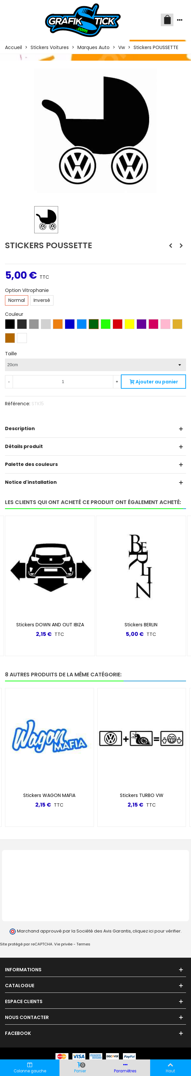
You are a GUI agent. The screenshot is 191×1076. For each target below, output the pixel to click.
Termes (83, 944)
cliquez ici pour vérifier (157, 931)
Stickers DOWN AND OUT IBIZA (50, 624)
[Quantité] (63, 381)
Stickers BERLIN (141, 624)
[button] (170, 675)
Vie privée (63, 944)
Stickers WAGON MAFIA (49, 795)
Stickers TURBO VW (141, 795)
